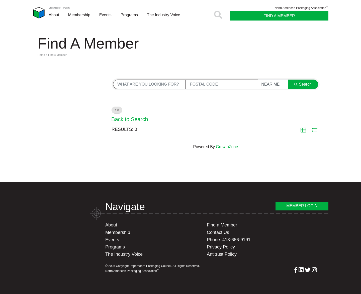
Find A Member (279, 16)
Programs (129, 15)
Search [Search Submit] (303, 84)
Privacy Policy (221, 246)
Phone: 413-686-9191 (228, 239)
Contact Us (218, 232)
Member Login (59, 8)
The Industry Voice (163, 15)
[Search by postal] (222, 84)
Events (105, 15)
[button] (303, 130)
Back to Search (129, 119)
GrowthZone (227, 147)
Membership (79, 15)
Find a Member (222, 224)
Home (41, 54)
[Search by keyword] (149, 84)
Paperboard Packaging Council (39, 13)
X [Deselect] (117, 110)
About (54, 15)
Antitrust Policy (222, 254)
